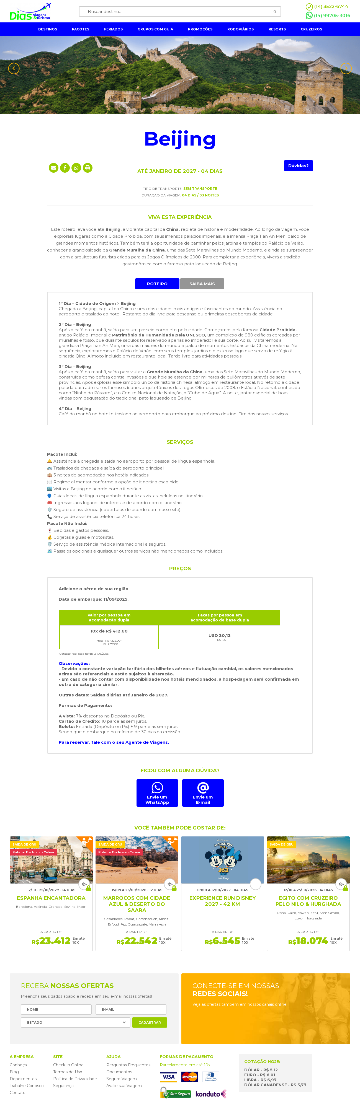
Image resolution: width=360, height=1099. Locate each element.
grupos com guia (155, 29)
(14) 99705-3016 (328, 15)
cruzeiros (311, 29)
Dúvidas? (298, 165)
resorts (277, 29)
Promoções (200, 29)
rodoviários (240, 29)
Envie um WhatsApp (157, 799)
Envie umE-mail (203, 799)
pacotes (80, 29)
